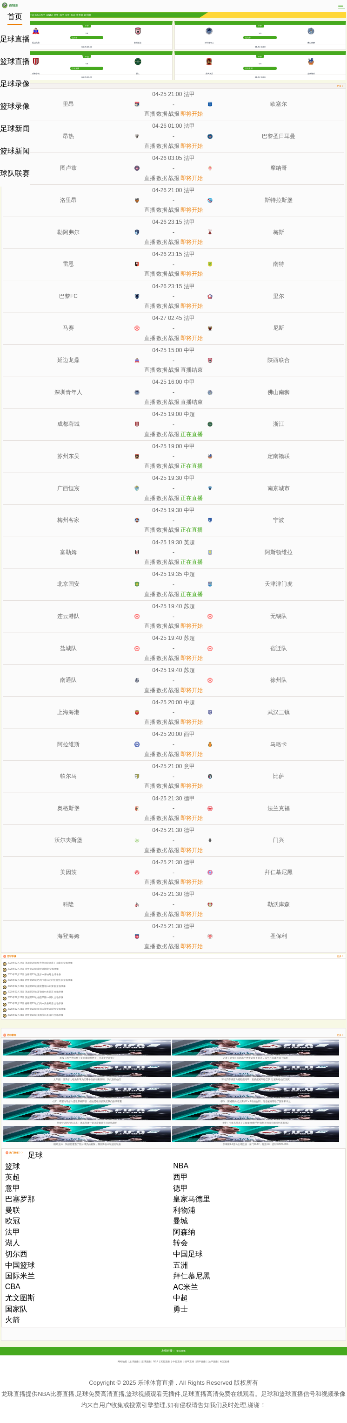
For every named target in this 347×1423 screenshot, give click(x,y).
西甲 (42, 15)
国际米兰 (20, 1276)
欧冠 (73, 15)
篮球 (12, 1166)
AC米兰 (185, 1287)
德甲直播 (189, 1361)
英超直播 (165, 1361)
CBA (37, 15)
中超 (32, 15)
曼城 (180, 1221)
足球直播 (15, 39)
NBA (180, 1166)
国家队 (16, 1309)
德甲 (62, 15)
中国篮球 (20, 1265)
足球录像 (15, 84)
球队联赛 (15, 173)
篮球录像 (15, 106)
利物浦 (184, 1210)
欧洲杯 (87, 15)
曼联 (12, 1210)
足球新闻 (15, 128)
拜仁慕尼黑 (191, 1276)
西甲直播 (201, 1361)
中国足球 (188, 1254)
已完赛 (74, 37)
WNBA (50, 15)
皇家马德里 (191, 1199)
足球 (35, 1155)
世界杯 (79, 15)
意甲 (56, 15)
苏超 (189, 606)
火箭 (12, 1320)
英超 (189, 542)
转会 (180, 1243)
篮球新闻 (15, 151)
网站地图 (122, 1361)
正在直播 (75, 68)
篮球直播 (15, 61)
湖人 (12, 1243)
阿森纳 (184, 1232)
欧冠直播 (224, 1361)
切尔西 (16, 1254)
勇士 (180, 1309)
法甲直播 (213, 1361)
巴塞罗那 (20, 1199)
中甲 (87, 26)
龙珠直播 (181, 1350)
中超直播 (177, 1361)
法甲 (67, 15)
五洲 (180, 1265)
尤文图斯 (20, 1298)
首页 (14, 17)
